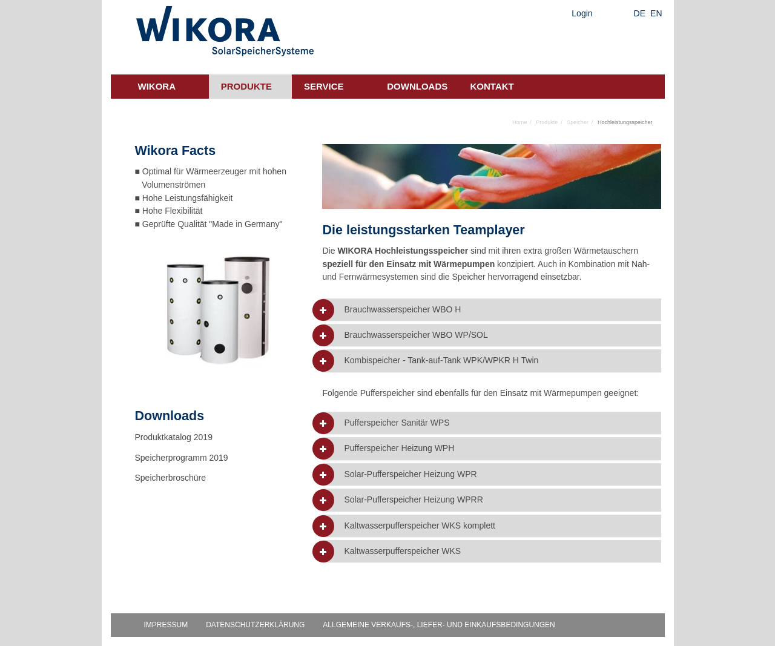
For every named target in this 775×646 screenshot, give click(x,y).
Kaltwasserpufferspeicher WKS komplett (419, 525)
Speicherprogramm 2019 (181, 458)
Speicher (578, 122)
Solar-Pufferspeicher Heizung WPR (410, 474)
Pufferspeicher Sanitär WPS (396, 422)
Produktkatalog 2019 (174, 437)
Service (324, 86)
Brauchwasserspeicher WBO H (402, 309)
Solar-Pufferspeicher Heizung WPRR (413, 499)
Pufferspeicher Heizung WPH (399, 448)
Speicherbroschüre (171, 478)
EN (656, 13)
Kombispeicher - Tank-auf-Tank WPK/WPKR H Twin (441, 360)
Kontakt (492, 86)
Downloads (417, 86)
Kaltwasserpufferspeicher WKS (402, 551)
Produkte (246, 86)
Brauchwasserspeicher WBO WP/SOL (415, 335)
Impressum (166, 625)
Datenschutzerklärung (255, 625)
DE (639, 13)
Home (519, 122)
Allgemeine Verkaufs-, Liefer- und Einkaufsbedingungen (439, 625)
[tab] (492, 309)
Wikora (157, 86)
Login (582, 13)
